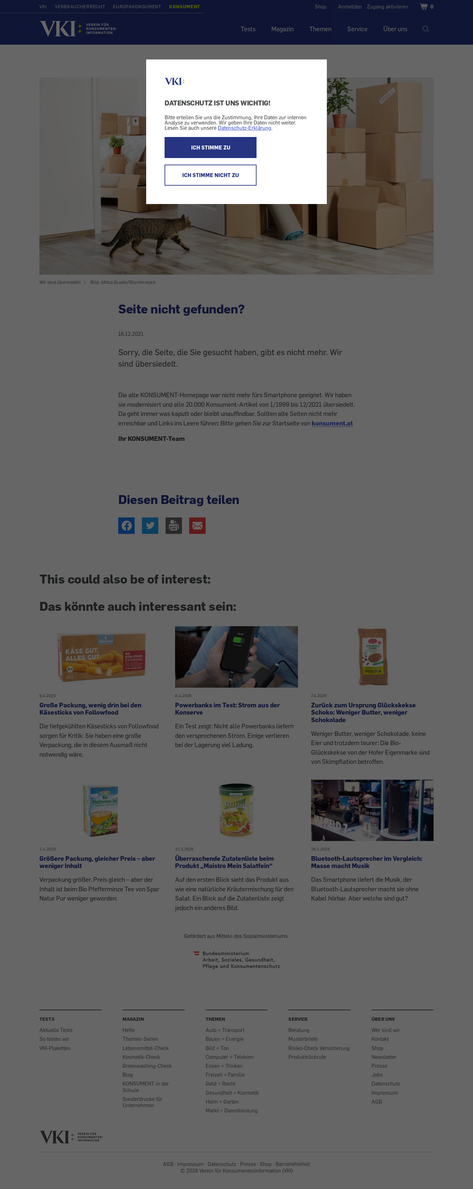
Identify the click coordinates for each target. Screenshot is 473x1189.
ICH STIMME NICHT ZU (210, 175)
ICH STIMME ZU (210, 147)
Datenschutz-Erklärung (244, 128)
